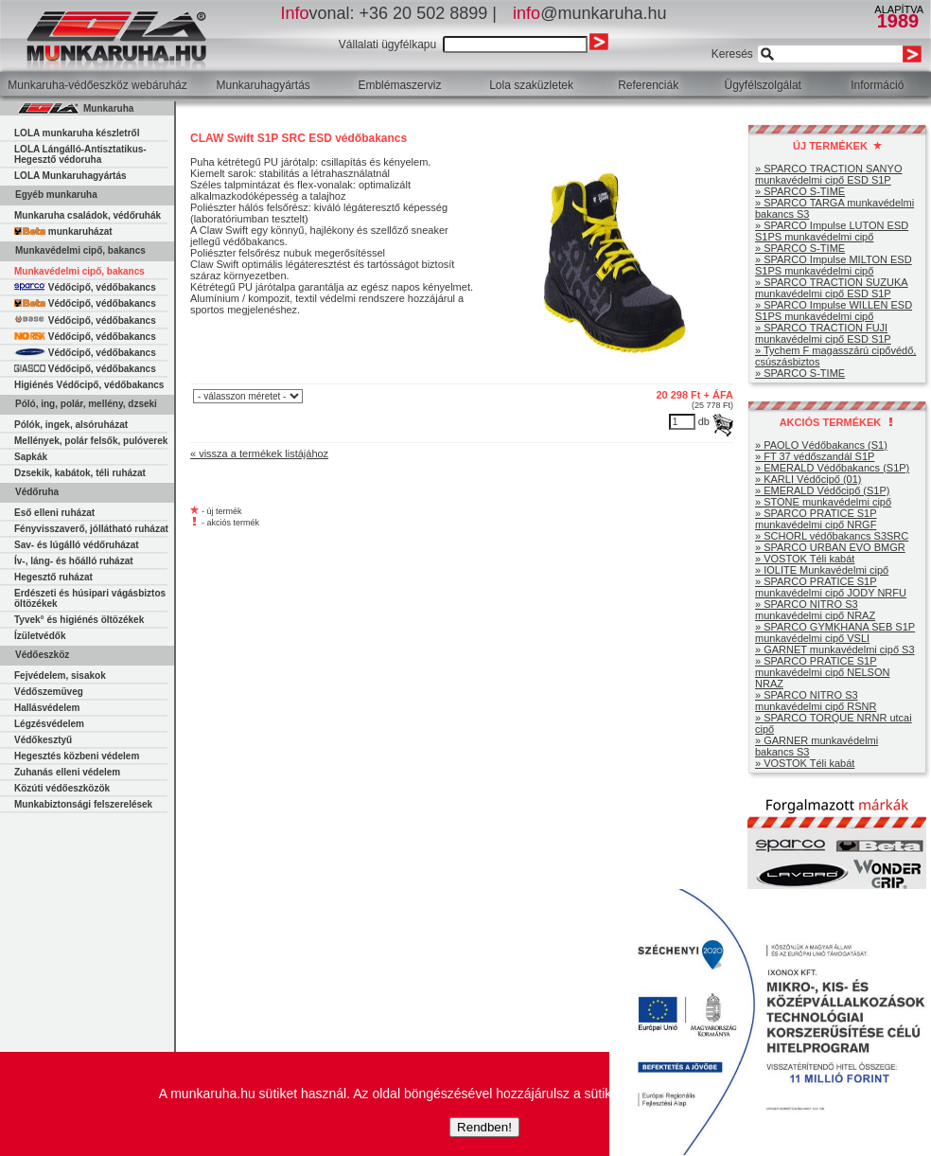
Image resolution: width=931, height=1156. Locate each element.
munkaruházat (63, 231)
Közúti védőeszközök (62, 788)
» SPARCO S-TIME (800, 191)
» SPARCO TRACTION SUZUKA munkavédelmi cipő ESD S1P (831, 287)
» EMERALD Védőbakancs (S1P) (832, 467)
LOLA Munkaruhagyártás (70, 175)
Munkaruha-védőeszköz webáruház (97, 85)
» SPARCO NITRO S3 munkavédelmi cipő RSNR (815, 700)
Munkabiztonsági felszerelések (83, 804)
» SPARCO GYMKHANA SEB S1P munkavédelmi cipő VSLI (835, 632)
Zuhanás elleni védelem (67, 772)
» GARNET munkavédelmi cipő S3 (835, 649)
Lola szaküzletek (531, 85)
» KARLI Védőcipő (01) (808, 479)
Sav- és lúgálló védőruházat (76, 545)
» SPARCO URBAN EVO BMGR (830, 547)
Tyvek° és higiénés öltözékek (79, 619)
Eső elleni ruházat (54, 512)
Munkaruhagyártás (262, 85)
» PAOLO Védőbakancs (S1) (821, 445)
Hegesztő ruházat (53, 577)
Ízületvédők (39, 636)
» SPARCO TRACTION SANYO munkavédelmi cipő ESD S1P (828, 174)
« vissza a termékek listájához (259, 453)
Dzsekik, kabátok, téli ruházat (80, 473)
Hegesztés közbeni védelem (76, 756)
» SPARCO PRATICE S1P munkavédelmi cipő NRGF (816, 518)
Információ (877, 85)
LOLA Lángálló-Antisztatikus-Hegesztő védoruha (80, 154)
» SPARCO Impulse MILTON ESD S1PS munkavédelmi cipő (833, 265)
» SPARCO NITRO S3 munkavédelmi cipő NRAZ (815, 609)
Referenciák (648, 85)
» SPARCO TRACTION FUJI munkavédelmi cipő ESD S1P (823, 333)
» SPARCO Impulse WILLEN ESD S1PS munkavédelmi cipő (833, 310)
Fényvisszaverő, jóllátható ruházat (91, 529)
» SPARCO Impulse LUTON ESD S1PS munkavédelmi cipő (831, 231)
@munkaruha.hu (589, 13)
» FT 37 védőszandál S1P (814, 456)
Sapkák (30, 457)
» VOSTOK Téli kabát (804, 558)
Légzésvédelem (49, 724)
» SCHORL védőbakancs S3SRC (831, 536)
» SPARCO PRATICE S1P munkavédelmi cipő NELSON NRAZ (822, 672)
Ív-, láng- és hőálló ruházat (73, 561)
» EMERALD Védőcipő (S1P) (822, 490)
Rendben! (484, 1127)
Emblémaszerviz (399, 85)
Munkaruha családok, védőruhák (87, 215)
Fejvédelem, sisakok (60, 675)
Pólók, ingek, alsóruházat (71, 424)
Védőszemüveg (48, 691)
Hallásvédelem (47, 707)
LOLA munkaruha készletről (76, 133)
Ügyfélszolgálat (763, 85)
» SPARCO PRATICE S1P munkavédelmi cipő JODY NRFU (830, 587)
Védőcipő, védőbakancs (85, 287)
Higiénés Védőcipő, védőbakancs (89, 385)
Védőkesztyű (43, 740)
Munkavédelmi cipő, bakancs (79, 271)
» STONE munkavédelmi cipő (823, 501)
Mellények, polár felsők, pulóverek (90, 441)
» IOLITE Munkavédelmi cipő (821, 570)
